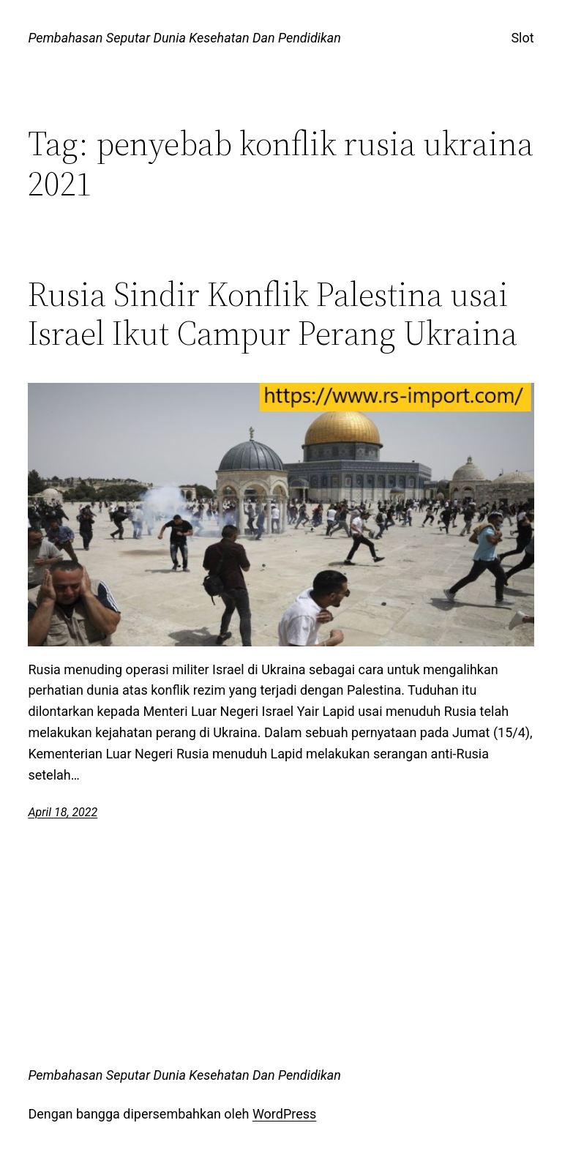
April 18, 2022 (62, 812)
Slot (522, 37)
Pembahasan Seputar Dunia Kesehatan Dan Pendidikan (184, 37)
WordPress (284, 1113)
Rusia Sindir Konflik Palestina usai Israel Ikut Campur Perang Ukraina (272, 313)
